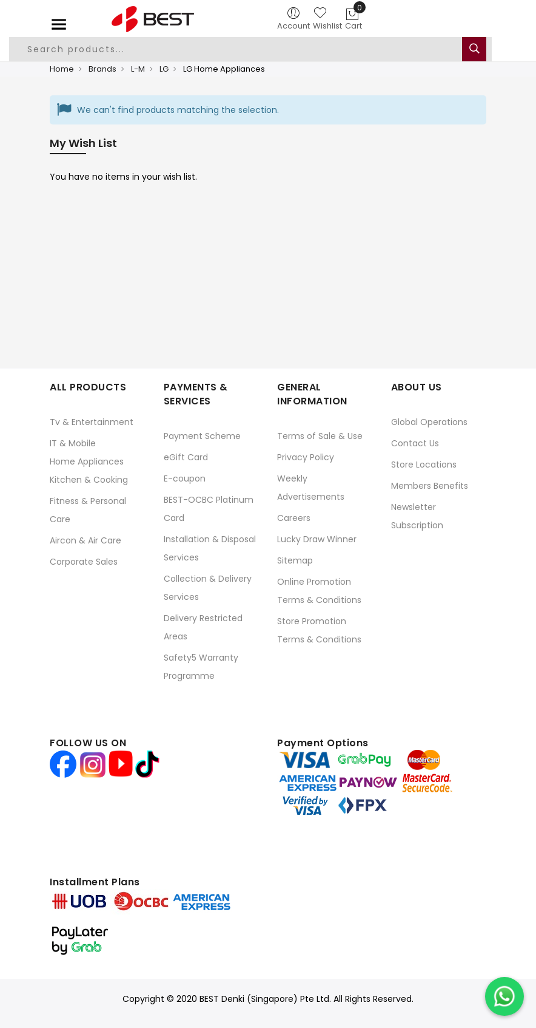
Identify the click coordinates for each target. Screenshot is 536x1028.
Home (62, 69)
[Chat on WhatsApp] (504, 996)
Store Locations (424, 464)
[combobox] (250, 49)
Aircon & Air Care (85, 540)
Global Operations (429, 422)
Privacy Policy (305, 457)
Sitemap (295, 560)
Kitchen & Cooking (89, 480)
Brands (102, 69)
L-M (138, 69)
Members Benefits (429, 486)
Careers (293, 518)
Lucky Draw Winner (317, 539)
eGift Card (186, 457)
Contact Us (415, 443)
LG (164, 69)
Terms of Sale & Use (320, 436)
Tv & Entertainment (91, 422)
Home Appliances (87, 461)
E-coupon (185, 478)
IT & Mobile (73, 443)
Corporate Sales (84, 562)
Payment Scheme (202, 436)
